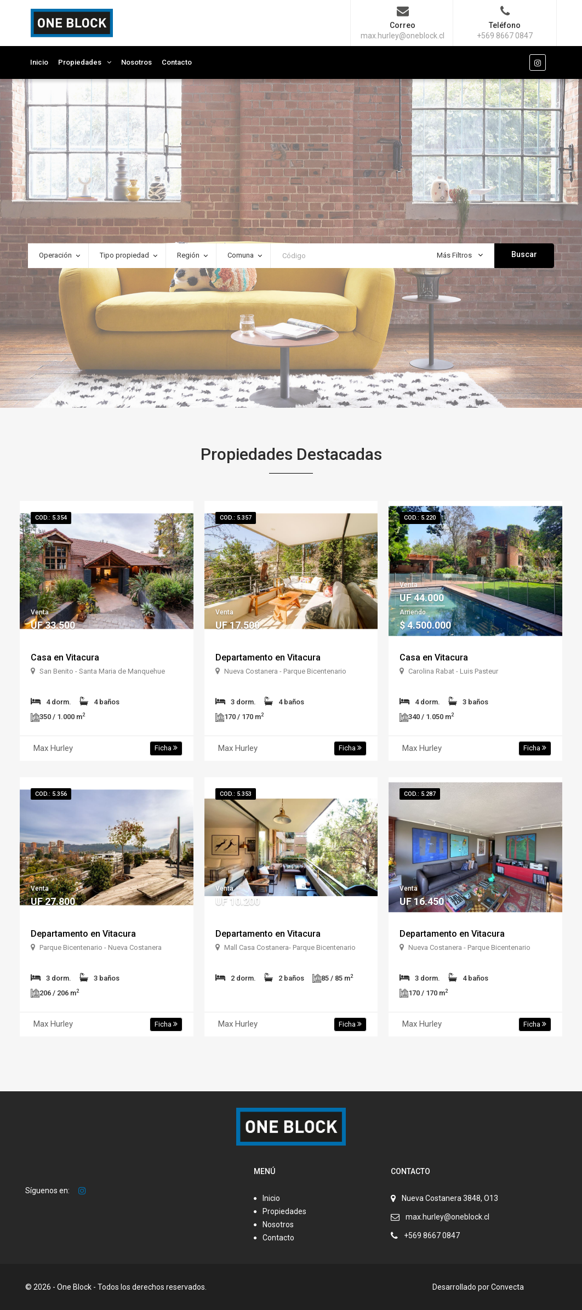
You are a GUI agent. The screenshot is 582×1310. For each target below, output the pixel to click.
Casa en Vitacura (65, 657)
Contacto (177, 62)
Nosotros (136, 62)
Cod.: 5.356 (51, 794)
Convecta (507, 1287)
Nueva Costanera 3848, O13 (450, 1198)
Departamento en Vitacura (268, 657)
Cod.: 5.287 (420, 794)
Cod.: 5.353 (236, 794)
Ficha (166, 748)
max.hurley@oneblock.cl (447, 1216)
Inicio (39, 62)
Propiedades (79, 62)
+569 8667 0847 (432, 1235)
